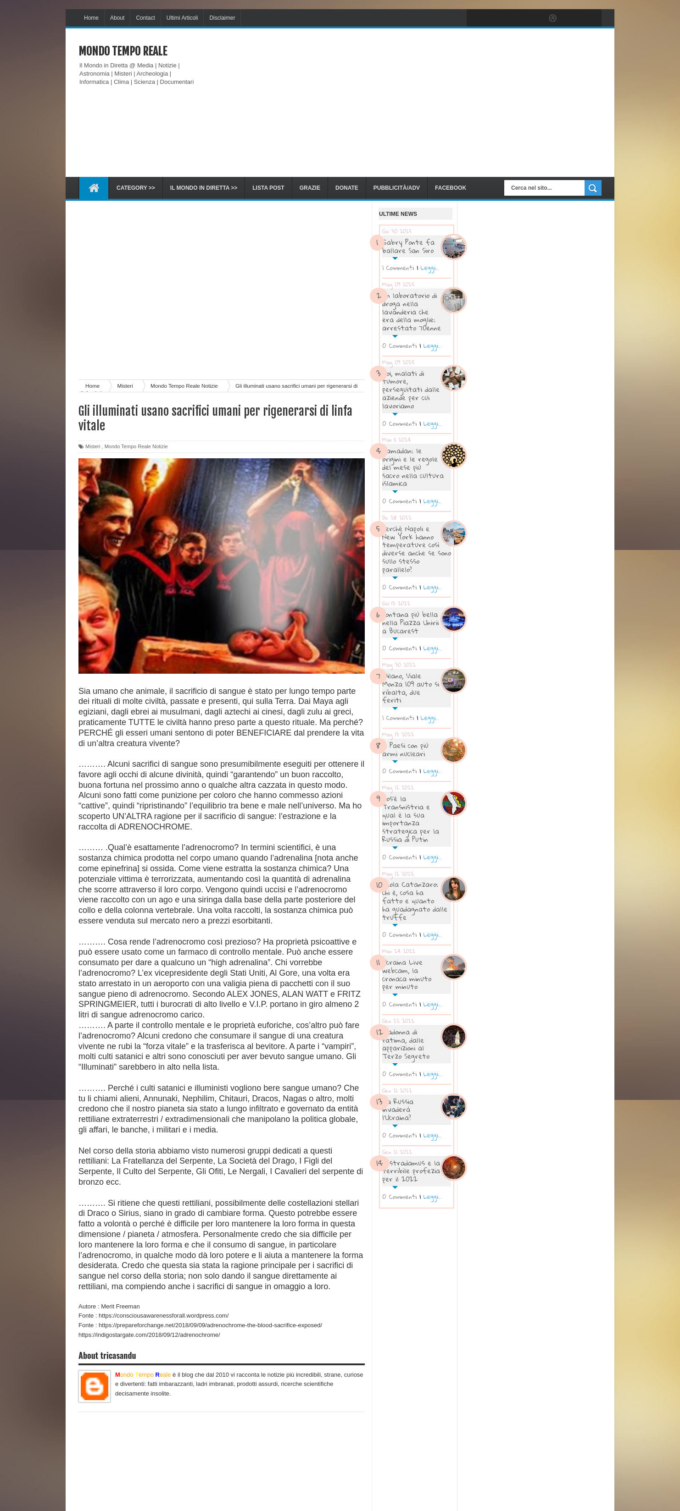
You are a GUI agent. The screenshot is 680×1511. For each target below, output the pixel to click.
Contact (145, 18)
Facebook (450, 188)
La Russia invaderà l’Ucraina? (397, 1109)
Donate (346, 188)
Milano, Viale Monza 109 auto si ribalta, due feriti (410, 687)
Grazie (310, 188)
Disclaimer (222, 18)
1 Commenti (398, 267)
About (117, 18)
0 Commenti (399, 345)
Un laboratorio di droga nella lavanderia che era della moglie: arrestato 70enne (411, 311)
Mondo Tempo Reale (122, 51)
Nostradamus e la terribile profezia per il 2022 (411, 1171)
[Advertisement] (435, 102)
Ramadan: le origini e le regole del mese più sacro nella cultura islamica (413, 466)
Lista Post (268, 188)
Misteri (92, 446)
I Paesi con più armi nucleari (405, 749)
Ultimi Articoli (182, 18)
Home (91, 18)
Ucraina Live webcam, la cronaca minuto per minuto (406, 974)
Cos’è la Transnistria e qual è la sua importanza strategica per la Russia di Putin (410, 819)
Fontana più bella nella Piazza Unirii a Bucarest (410, 622)
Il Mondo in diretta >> (203, 188)
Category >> (136, 188)
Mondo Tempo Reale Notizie (136, 446)
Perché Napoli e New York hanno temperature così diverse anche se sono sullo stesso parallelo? (416, 549)
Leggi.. (429, 267)
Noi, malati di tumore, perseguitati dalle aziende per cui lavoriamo (411, 389)
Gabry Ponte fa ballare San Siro (408, 246)
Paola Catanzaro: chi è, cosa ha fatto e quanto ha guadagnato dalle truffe (414, 900)
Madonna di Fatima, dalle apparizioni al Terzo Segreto (405, 1043)
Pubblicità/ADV (396, 188)
